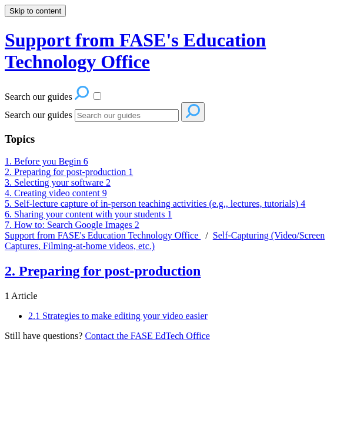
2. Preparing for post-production (69, 172)
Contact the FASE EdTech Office (147, 336)
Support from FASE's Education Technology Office (103, 235)
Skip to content (35, 10)
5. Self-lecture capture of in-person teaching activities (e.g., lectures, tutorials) (155, 204)
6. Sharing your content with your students (88, 214)
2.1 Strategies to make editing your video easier (118, 316)
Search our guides (38, 115)
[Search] (127, 115)
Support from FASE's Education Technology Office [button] (135, 50)
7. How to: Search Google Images (72, 225)
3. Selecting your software (58, 182)
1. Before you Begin (46, 161)
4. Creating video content (56, 193)
